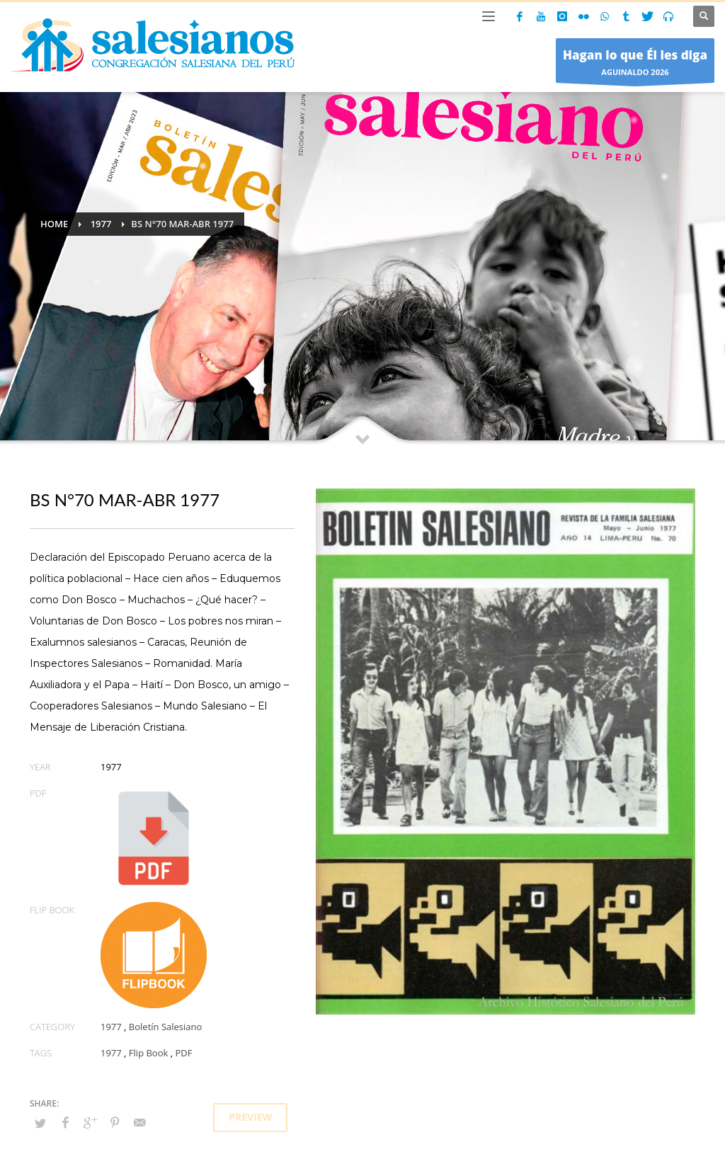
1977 (111, 1026)
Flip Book (148, 1052)
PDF (183, 1052)
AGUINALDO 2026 (635, 64)
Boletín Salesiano (165, 1026)
